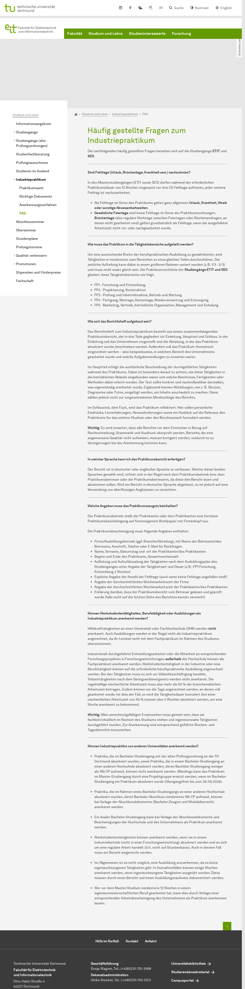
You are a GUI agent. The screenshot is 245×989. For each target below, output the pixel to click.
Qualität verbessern (31, 217)
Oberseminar (26, 192)
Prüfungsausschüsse (32, 124)
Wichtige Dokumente (35, 158)
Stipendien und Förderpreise (38, 234)
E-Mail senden (102, 953)
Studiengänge (27, 94)
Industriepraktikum (31, 141)
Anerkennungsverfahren (37, 166)
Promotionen (26, 225)
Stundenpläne (27, 200)
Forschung (181, 34)
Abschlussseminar (30, 183)
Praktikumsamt (31, 149)
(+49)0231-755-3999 (135, 930)
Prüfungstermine (29, 208)
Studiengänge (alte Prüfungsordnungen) (32, 104)
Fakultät (74, 34)
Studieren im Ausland (32, 132)
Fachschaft (25, 242)
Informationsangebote (33, 85)
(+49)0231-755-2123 (136, 941)
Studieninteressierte (147, 34)
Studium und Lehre (105, 34)
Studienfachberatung (33, 116)
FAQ (22, 175)
